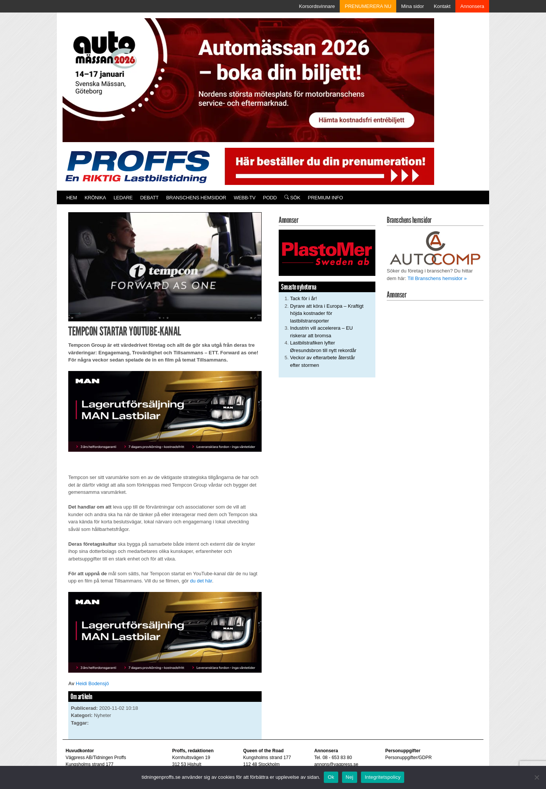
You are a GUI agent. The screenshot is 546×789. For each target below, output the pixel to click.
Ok (331, 777)
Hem (71, 197)
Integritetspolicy (383, 777)
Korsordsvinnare (317, 6)
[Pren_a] (327, 166)
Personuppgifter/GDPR (408, 757)
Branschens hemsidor (196, 197)
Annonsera (472, 6)
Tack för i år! (303, 298)
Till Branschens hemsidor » (437, 278)
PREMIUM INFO (325, 197)
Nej (349, 777)
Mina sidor (412, 6)
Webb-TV (244, 197)
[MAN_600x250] (165, 411)
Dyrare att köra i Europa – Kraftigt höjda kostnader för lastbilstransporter (327, 313)
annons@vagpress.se (336, 764)
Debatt (149, 197)
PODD (270, 197)
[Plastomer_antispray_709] (327, 252)
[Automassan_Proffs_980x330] (248, 79)
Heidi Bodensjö (92, 683)
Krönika (95, 197)
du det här (200, 581)
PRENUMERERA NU (368, 6)
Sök (292, 197)
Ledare (122, 197)
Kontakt (442, 6)
